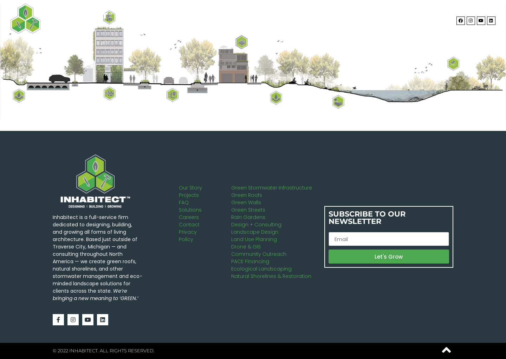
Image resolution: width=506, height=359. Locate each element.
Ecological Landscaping (261, 268)
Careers (189, 217)
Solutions (333, 18)
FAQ (184, 202)
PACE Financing (250, 261)
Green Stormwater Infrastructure (271, 187)
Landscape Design (254, 231)
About (291, 18)
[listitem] (241, 42)
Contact (421, 18)
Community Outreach (258, 254)
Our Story (190, 187)
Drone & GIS (246, 246)
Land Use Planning (254, 239)
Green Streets (248, 209)
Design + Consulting (256, 224)
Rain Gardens (248, 217)
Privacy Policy (188, 235)
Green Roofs (246, 195)
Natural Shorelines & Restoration (271, 276)
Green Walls (246, 202)
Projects (380, 18)
